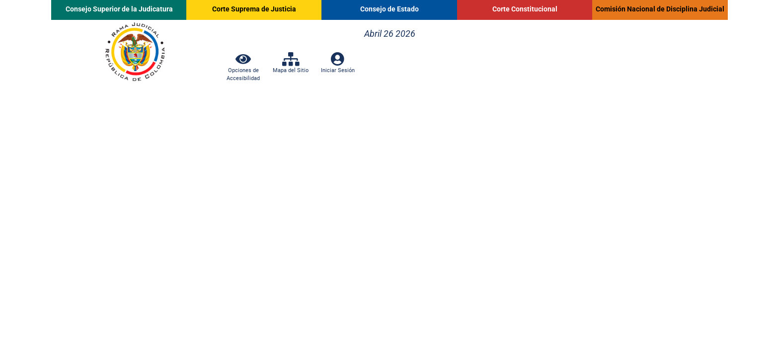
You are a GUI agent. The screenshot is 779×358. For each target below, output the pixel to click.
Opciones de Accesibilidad (243, 70)
